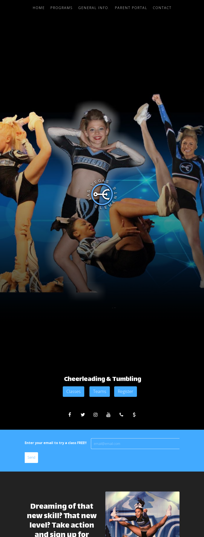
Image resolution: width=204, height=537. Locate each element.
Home (39, 7)
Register (125, 391)
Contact (162, 7)
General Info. (93, 7)
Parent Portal (131, 7)
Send (31, 457)
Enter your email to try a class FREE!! (56, 442)
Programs (61, 7)
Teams (99, 391)
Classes (73, 391)
